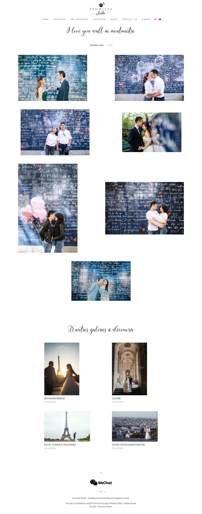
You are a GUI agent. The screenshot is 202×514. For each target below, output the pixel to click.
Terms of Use (130, 503)
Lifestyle (99, 19)
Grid (110, 45)
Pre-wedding (79, 19)
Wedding (60, 19)
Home (45, 19)
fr (97, 492)
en (101, 492)
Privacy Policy (116, 503)
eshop (146, 19)
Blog (114, 19)
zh (105, 492)
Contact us (129, 19)
